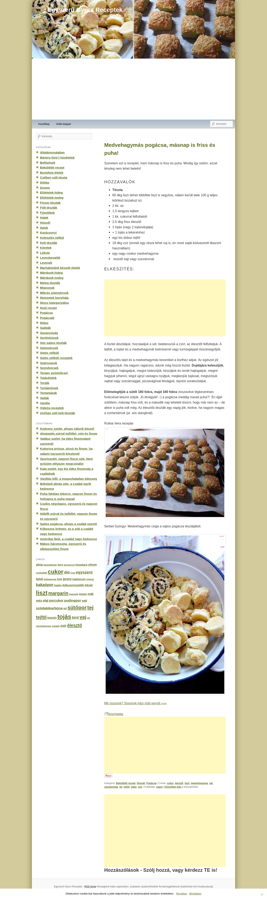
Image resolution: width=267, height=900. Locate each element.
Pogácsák (47, 318)
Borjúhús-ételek (51, 172)
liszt (187, 783)
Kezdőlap (44, 123)
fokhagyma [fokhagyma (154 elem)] (50, 579)
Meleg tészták (50, 283)
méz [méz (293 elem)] (39, 600)
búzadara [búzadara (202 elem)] (81, 564)
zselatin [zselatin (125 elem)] (56, 626)
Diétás (44, 182)
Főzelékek (47, 212)
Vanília (45, 403)
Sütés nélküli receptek (56, 358)
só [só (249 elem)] (65, 608)
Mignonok (47, 287)
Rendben (181, 893)
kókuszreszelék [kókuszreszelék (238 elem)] (73, 585)
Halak (44, 217)
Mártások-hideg (51, 272)
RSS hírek (90, 886)
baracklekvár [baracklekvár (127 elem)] (50, 565)
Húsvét (141, 783)
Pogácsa (151, 783)
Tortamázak (48, 393)
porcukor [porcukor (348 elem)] (56, 600)
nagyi (159, 786)
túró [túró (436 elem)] (75, 617)
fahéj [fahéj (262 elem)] (39, 579)
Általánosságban (52, 152)
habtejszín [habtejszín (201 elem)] (79, 579)
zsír (140, 786)
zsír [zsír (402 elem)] (63, 626)
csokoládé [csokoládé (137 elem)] (41, 573)
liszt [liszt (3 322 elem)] (42, 592)
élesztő (179, 783)
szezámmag (111, 786)
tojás (134, 786)
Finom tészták (50, 202)
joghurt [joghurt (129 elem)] (90, 579)
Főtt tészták (48, 207)
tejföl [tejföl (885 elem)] (41, 617)
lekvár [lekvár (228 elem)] (89, 585)
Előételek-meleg (51, 197)
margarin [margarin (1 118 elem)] (58, 593)
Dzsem (45, 187)
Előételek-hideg (51, 192)
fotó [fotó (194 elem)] (59, 579)
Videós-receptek (52, 408)
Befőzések (47, 162)
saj (211, 783)
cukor (170, 783)
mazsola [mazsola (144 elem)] (73, 594)
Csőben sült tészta (53, 177)
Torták (44, 383)
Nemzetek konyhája (54, 297)
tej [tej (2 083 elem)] (90, 607)
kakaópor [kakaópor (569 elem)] (44, 585)
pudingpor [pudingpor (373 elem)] (72, 600)
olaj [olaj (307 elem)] (45, 600)
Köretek (45, 247)
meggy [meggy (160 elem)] (83, 594)
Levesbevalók (50, 257)
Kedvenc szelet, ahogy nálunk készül (67, 428)
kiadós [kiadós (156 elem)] (58, 585)
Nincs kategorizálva (54, 302)
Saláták (45, 327)
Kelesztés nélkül (52, 237)
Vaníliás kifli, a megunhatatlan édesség (68, 478)
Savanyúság (49, 333)
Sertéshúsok (49, 337)
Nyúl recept (48, 308)
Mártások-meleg (51, 277)
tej (120, 786)
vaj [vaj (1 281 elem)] (83, 617)
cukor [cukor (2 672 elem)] (55, 571)
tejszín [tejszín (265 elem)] (52, 617)
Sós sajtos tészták (53, 343)
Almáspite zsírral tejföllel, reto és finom (68, 433)
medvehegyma (199, 783)
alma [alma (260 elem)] (39, 564)
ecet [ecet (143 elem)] (73, 573)
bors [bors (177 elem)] (60, 564)
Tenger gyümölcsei (54, 373)
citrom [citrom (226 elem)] (92, 564)
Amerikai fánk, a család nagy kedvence (68, 539)
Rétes (44, 323)
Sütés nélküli (49, 353)
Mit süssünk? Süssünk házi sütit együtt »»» (135, 703)
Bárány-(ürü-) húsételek (57, 157)
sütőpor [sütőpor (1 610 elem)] (77, 607)
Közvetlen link (173, 786)
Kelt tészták (48, 242)
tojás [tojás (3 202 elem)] (64, 616)
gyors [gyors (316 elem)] (67, 579)
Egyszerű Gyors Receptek (85, 9)
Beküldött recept (126, 783)
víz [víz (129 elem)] (88, 618)
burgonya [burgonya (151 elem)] (69, 564)
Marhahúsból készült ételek (60, 267)
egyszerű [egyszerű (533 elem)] (84, 572)
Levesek (46, 262)
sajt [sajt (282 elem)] (84, 600)
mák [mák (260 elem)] (91, 594)
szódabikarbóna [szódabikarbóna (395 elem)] (49, 608)
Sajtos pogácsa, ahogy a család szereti (68, 524)
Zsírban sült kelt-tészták (57, 413)
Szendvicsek (49, 368)
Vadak (44, 398)
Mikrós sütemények (54, 293)
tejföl (126, 786)
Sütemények (49, 348)
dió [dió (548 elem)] (67, 572)
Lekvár (45, 252)
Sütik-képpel (63, 123)
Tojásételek (48, 378)
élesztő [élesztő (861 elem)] (74, 625)
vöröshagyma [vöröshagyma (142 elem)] (43, 626)
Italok (44, 227)
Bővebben (195, 893)
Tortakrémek (49, 388)
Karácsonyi (48, 232)
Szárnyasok (48, 363)
